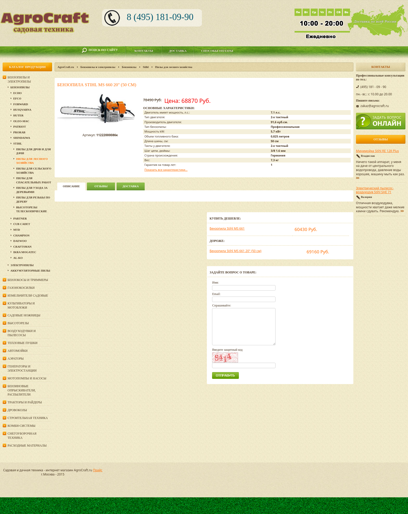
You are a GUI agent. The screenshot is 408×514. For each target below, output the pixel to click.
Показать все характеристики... (166, 170)
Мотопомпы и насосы (27, 378)
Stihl (146, 66)
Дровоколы (17, 410)
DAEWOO (20, 240)
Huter (18, 115)
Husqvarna (22, 109)
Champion (21, 235)
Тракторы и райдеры (25, 402)
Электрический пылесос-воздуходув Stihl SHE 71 (375, 190)
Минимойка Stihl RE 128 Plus (377, 151)
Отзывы (101, 186)
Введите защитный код (227, 350)
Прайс (97, 470)
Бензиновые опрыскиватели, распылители (22, 390)
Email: (216, 294)
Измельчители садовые (28, 295)
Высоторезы (18, 323)
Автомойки (18, 351)
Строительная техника (28, 418)
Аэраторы (16, 358)
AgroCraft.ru (66, 66)
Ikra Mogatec (24, 252)
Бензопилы (129, 66)
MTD (16, 229)
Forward (20, 104)
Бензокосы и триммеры (28, 280)
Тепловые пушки (22, 343)
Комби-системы (21, 426)
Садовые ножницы (24, 315)
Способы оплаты (217, 51)
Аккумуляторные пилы (30, 270)
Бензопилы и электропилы (97, 66)
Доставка (178, 51)
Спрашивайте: (221, 305)
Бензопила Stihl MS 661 (227, 228)
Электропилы (22, 265)
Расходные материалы (27, 445)
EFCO (17, 98)
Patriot (19, 126)
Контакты (144, 51)
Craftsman (22, 246)
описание (71, 186)
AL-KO (18, 257)
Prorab (19, 132)
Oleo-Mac (21, 121)
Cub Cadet (21, 223)
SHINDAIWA (21, 137)
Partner (20, 218)
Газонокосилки (21, 288)
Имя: (215, 282)
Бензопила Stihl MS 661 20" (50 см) (235, 251)
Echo (17, 93)
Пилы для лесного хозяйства (173, 66)
